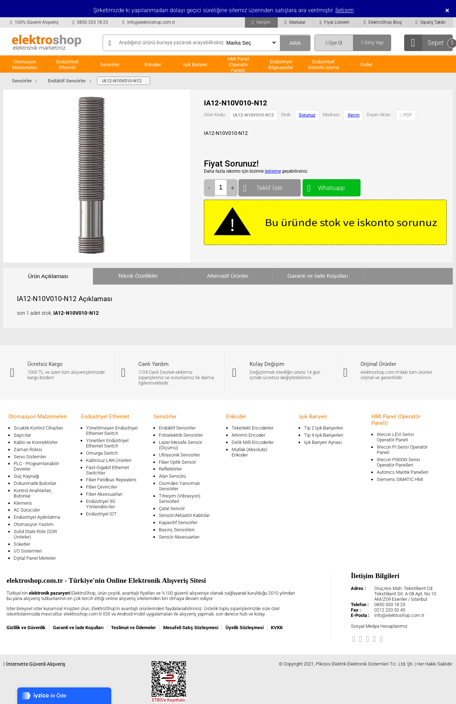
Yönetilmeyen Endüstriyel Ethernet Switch (112, 430)
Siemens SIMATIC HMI (400, 479)
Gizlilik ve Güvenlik (25, 627)
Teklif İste (269, 186)
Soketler (22, 544)
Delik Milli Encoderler (253, 442)
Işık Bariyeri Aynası (323, 442)
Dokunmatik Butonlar (35, 483)
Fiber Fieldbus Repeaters (111, 479)
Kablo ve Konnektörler (36, 442)
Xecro (353, 115)
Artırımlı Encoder (248, 435)
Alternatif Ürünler (228, 276)
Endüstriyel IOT (101, 514)
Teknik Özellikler (138, 276)
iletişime (273, 171)
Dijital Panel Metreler (35, 558)
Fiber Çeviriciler (101, 487)
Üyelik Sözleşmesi (244, 627)
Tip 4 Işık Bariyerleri (323, 435)
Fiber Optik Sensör (177, 462)
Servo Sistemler (30, 456)
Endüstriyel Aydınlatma (37, 517)
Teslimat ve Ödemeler (133, 627)
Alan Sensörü (172, 476)
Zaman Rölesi (28, 449)
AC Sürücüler (27, 510)
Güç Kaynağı (26, 476)
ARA (295, 43)
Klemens (23, 503)
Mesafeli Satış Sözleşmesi (190, 627)
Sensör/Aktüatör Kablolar (184, 515)
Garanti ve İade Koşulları (317, 276)
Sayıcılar (22, 435)
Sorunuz (307, 115)
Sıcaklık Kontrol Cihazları (38, 428)
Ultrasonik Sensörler (179, 455)
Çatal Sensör (172, 508)
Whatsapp (332, 186)
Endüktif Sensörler (177, 428)
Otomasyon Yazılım (34, 524)
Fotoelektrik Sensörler (181, 435)
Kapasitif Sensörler (178, 522)
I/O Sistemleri (28, 551)
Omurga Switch (102, 453)
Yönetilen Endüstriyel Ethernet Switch (107, 443)
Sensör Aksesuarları (179, 537)
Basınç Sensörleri (177, 529)
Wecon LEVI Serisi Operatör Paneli (395, 437)
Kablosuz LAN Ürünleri (108, 460)
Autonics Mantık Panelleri (402, 472)
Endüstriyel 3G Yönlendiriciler (100, 504)
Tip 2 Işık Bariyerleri (323, 428)
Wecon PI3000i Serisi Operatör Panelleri (398, 462)
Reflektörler (170, 469)
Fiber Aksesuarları (104, 494)
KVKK (277, 627)
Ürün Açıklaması (48, 276)
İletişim (344, 10)
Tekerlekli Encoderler (252, 428)
